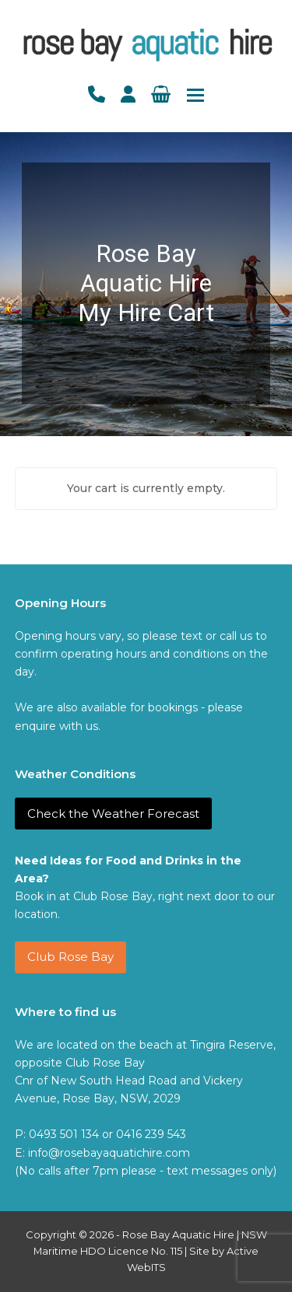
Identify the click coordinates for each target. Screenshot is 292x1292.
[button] (195, 95)
